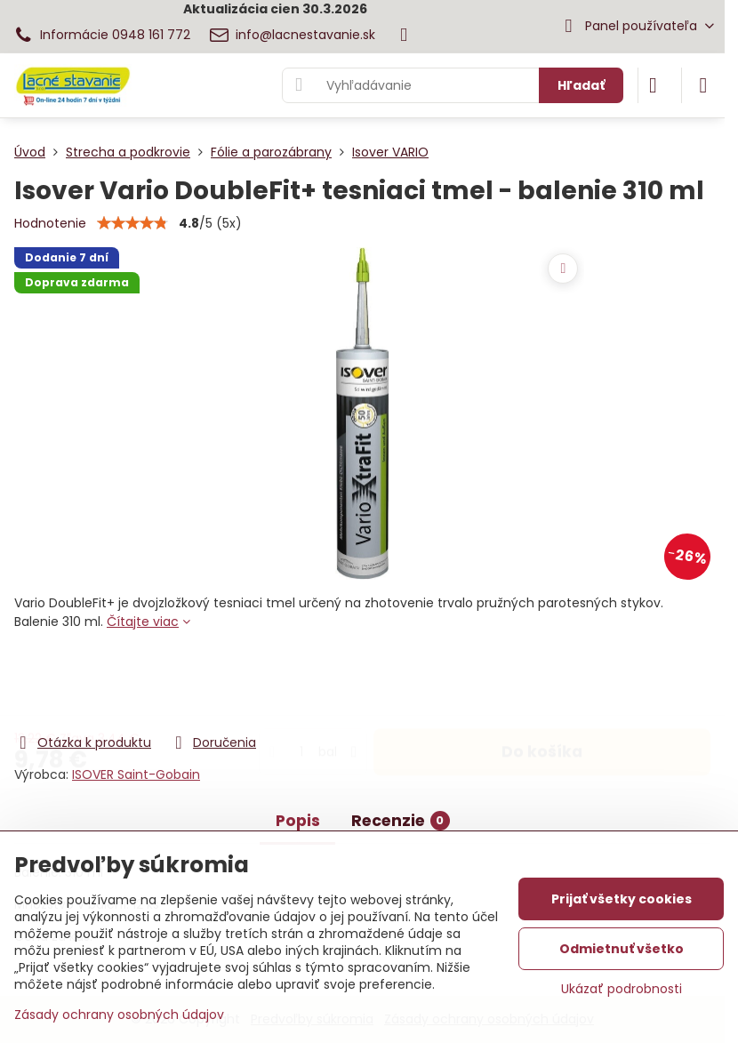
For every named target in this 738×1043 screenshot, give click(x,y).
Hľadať (581, 85)
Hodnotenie (50, 223)
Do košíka (541, 682)
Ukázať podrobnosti (621, 989)
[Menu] (703, 85)
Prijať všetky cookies (621, 899)
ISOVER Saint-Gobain (136, 774)
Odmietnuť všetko (621, 949)
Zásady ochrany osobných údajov (119, 1014)
